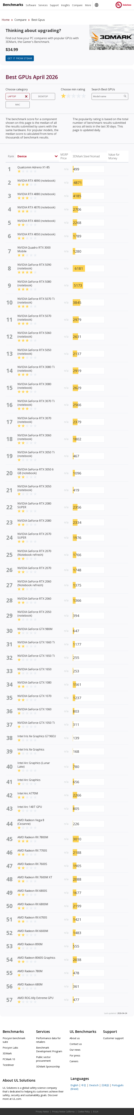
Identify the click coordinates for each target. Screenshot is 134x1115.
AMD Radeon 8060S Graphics (36, 958)
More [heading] (88, 5)
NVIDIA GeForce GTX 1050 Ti (36, 723)
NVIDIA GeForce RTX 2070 (34, 568)
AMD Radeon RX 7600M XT (34, 877)
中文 (83, 1085)
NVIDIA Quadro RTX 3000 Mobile (34, 249)
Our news (75, 1049)
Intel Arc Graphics (28, 780)
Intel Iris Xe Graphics (30, 749)
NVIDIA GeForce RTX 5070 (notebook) (34, 317)
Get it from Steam (20, 58)
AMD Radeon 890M (30, 944)
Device (37, 156)
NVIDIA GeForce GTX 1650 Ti (36, 656)
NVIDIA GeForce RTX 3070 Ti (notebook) (36, 403)
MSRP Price (64, 156)
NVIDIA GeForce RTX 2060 (34, 599)
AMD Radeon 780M (30, 971)
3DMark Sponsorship (48, 1066)
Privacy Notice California (63, 1111)
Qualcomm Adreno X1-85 (33, 167)
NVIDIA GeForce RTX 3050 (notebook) (34, 488)
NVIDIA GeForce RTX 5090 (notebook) (34, 266)
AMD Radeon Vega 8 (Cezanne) (30, 822)
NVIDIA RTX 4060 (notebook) (36, 221)
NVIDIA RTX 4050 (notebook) (36, 234)
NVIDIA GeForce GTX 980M (35, 629)
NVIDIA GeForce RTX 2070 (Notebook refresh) (34, 553)
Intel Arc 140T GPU (29, 807)
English (74, 1085)
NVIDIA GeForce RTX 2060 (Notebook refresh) (34, 583)
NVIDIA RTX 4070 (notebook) (36, 207)
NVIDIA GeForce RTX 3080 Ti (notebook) (36, 369)
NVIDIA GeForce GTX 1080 (34, 682)
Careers (74, 1061)
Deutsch (94, 1085)
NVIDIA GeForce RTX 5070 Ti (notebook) (36, 300)
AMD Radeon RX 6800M (32, 904)
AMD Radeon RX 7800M (32, 837)
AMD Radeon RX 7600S (32, 864)
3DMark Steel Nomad (86, 156)
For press (75, 1055)
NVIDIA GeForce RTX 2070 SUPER (34, 535)
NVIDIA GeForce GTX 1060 (34, 709)
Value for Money (114, 156)
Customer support (113, 1038)
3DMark (7, 1053)
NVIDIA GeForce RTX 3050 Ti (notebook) (36, 454)
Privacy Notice (42, 1111)
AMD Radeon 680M (30, 984)
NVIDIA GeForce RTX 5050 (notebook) (34, 352)
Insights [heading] (65, 5)
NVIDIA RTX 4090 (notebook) (36, 181)
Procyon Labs (10, 1047)
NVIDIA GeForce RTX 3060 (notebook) (34, 437)
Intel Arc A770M (27, 793)
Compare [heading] (77, 5)
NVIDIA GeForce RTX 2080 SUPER (34, 505)
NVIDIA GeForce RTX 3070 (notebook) (34, 420)
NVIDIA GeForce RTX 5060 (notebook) (34, 334)
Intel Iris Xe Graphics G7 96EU (36, 736)
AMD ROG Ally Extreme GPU (35, 998)
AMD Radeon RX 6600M (32, 931)
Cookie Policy (84, 1111)
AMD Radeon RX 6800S (32, 891)
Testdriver (8, 1065)
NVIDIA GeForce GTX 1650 (34, 669)
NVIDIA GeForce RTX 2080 (34, 521)
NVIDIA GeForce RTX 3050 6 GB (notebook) (35, 471)
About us (75, 1038)
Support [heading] (54, 5)
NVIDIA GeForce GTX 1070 (34, 696)
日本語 (105, 1085)
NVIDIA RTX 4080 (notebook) (36, 194)
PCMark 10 (9, 1059)
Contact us (76, 1044)
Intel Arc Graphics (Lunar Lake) (33, 765)
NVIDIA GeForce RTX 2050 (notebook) (34, 613)
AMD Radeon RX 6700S (32, 917)
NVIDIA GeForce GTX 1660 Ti (36, 642)
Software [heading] (31, 5)
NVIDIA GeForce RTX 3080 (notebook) (34, 386)
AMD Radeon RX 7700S (32, 850)
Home (6, 20)
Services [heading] (43, 5)
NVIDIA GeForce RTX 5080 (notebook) (34, 283)
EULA (95, 1111)
